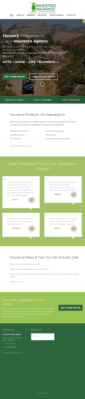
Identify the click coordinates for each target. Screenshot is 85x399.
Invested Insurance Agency (43, 337)
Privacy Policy (42, 393)
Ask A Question (71, 99)
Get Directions (11, 343)
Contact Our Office (43, 77)
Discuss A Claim (14, 99)
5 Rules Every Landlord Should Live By (25, 264)
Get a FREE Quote (70, 308)
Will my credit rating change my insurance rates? (29, 269)
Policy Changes (43, 99)
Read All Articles (17, 282)
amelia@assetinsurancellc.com (12, 353)
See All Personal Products (21, 146)
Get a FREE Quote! (15, 77)
